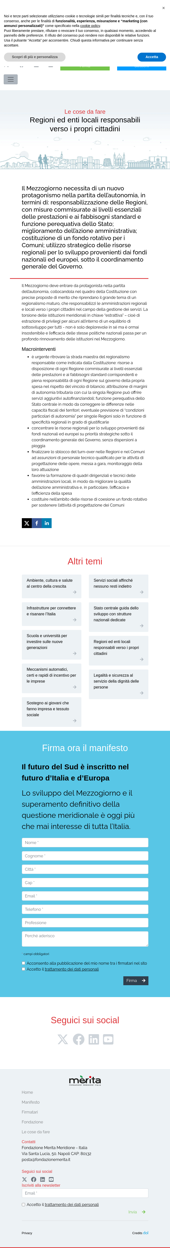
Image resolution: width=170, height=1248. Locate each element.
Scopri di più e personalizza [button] (35, 1238)
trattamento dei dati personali (72, 969)
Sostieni (142, 66)
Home (27, 1092)
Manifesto (31, 1102)
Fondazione (32, 1122)
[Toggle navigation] (11, 79)
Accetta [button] (151, 1238)
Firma (85, 66)
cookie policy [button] (90, 1207)
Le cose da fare (36, 1132)
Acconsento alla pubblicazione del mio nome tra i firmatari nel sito (87, 963)
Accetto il (63, 969)
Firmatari (30, 1112)
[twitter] (27, 523)
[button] (164, 1189)
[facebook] (37, 523)
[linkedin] (47, 523)
